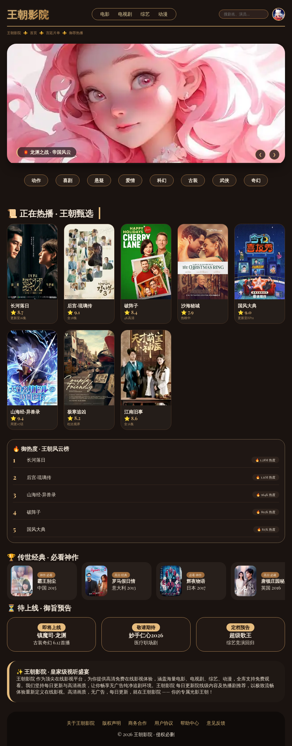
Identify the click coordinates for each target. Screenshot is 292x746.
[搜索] (243, 14)
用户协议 (163, 723)
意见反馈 (216, 723)
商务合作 (137, 723)
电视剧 (125, 14)
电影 (105, 14)
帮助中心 (189, 723)
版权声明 (111, 723)
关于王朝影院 (81, 723)
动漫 (163, 14)
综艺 (145, 14)
